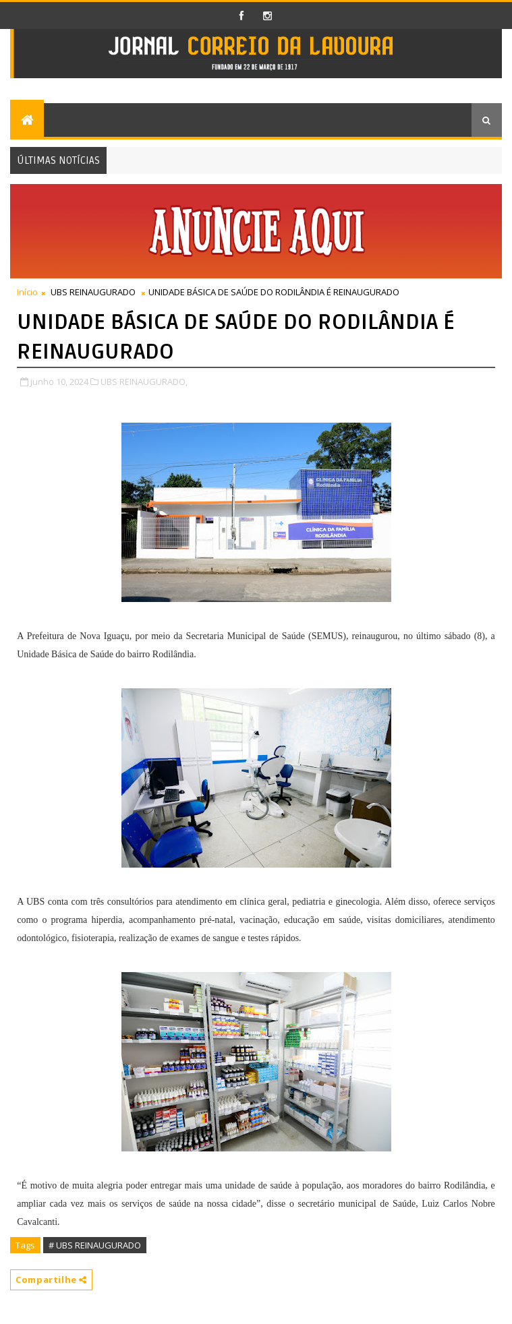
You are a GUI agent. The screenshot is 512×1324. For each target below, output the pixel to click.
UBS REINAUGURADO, (144, 381)
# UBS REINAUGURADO (95, 1245)
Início (27, 292)
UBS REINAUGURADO (93, 292)
